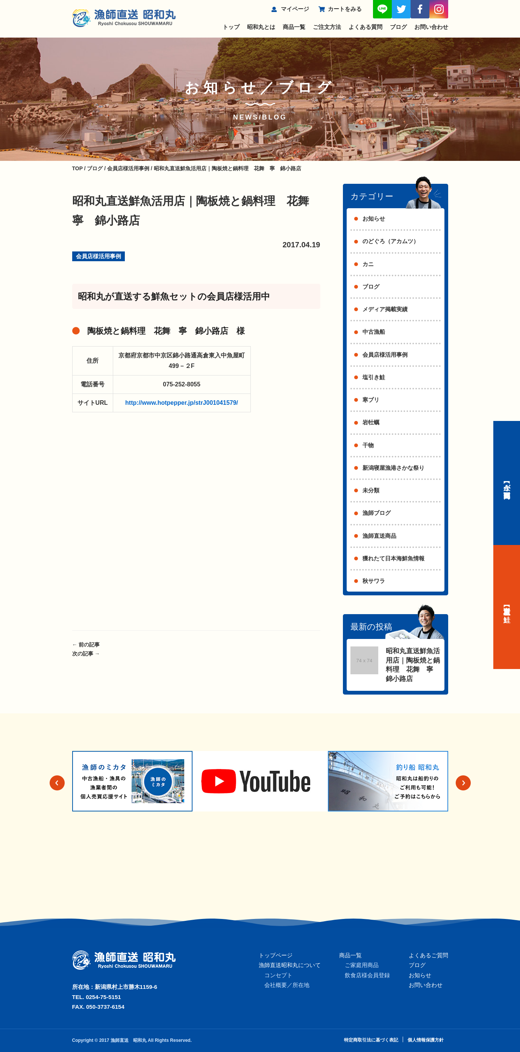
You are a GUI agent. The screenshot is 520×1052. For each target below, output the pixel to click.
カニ (368, 264)
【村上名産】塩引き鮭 (507, 607)
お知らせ (373, 218)
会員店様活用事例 (98, 256)
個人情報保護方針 (426, 1040)
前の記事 (86, 645)
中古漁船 (373, 331)
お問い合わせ (431, 27)
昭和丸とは (261, 27)
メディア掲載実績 (385, 309)
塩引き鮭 (373, 377)
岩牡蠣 (370, 422)
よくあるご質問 (428, 955)
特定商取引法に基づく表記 (371, 1040)
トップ (231, 27)
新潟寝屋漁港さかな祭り (393, 468)
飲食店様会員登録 (367, 975)
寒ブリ (370, 400)
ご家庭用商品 (362, 965)
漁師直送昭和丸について (290, 965)
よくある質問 (365, 27)
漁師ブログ (376, 513)
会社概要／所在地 (286, 985)
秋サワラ (373, 581)
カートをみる (345, 9)
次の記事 (86, 654)
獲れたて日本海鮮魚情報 (393, 558)
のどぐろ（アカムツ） (390, 241)
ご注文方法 (327, 27)
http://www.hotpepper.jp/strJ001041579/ (181, 403)
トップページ (276, 955)
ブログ (398, 27)
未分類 (370, 490)
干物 (368, 445)
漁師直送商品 (379, 536)
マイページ (295, 9)
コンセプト (278, 975)
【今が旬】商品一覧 (507, 483)
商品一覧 (294, 27)
